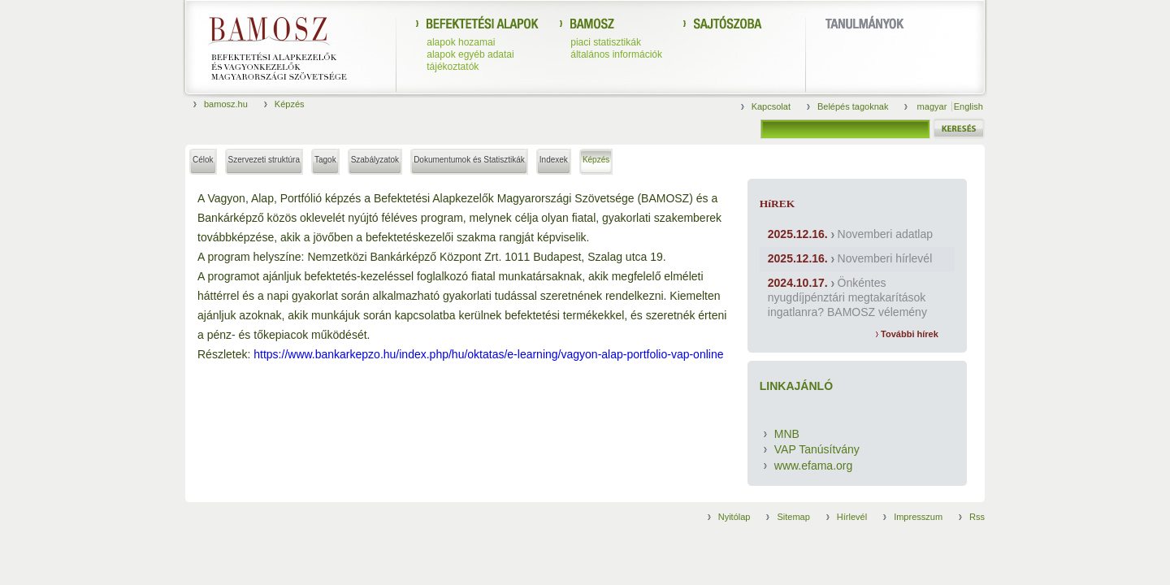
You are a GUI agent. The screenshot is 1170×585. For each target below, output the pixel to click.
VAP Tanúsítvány (817, 449)
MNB (787, 433)
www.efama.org (813, 465)
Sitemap (793, 517)
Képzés (290, 104)
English (968, 106)
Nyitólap (734, 517)
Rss (977, 517)
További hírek (907, 334)
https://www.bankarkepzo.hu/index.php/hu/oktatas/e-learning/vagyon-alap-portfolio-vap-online (488, 354)
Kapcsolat (771, 106)
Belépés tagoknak (852, 106)
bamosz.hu (226, 104)
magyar (933, 106)
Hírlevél (852, 517)
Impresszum (918, 517)
